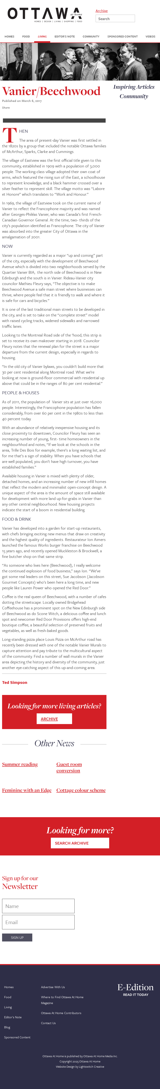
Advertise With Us (53, 987)
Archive (102, 10)
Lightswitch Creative (91, 1066)
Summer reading (20, 764)
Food (7, 997)
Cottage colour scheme (81, 790)
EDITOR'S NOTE (65, 37)
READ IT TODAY (135, 994)
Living (8, 1007)
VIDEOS (150, 37)
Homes (9, 987)
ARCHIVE (49, 719)
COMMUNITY (91, 37)
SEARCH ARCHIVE (72, 843)
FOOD (26, 37)
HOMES (9, 37)
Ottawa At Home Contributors (61, 1013)
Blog (7, 1027)
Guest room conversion (69, 767)
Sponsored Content (17, 1037)
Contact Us (48, 1023)
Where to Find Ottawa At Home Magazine (62, 1000)
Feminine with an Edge (26, 790)
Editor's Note (13, 1017)
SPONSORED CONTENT (123, 37)
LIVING (42, 37)
